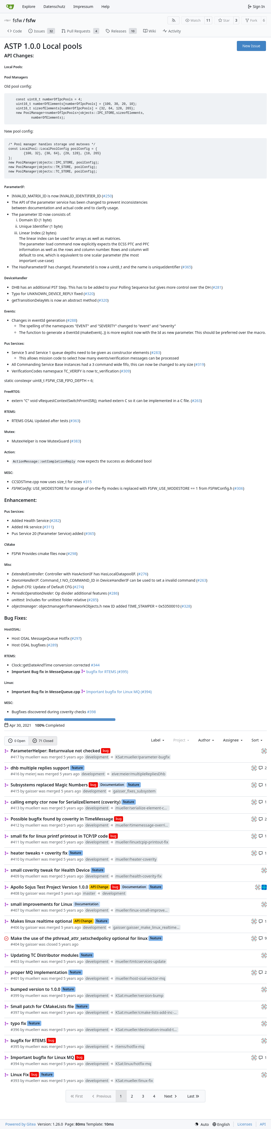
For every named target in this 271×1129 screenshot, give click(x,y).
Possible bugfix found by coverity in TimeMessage (62, 819)
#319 (199, 364)
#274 (78, 586)
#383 (75, 441)
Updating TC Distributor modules (45, 955)
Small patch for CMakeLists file (42, 1006)
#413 (15, 807)
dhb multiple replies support (40, 768)
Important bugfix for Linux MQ (42, 1057)
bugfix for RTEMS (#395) (104, 671)
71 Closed (43, 741)
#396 (15, 1029)
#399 (15, 995)
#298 (71, 553)
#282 (55, 520)
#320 (89, 293)
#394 (15, 1063)
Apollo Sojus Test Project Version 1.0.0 (49, 887)
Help (105, 6)
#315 (87, 481)
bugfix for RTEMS (28, 1040)
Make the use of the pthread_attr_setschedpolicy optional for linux (79, 938)
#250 (107, 195)
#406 (15, 927)
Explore (28, 6)
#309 (125, 371)
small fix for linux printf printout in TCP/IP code (59, 836)
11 (208, 20)
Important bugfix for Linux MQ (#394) (116, 691)
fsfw (17, 20)
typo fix (18, 1023)
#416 (15, 773)
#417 (15, 756)
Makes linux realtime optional (41, 921)
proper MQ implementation (39, 972)
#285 (92, 599)
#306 (238, 488)
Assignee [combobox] (233, 740)
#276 (142, 573)
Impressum (83, 6)
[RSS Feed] (174, 20)
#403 (15, 961)
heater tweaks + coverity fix (39, 853)
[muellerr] (264, 886)
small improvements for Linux (41, 904)
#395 (15, 1046)
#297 (75, 638)
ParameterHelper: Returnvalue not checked (55, 750)
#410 (15, 859)
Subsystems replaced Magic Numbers (49, 784)
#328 (186, 606)
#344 (95, 665)
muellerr (32, 756)
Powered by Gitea (20, 1124)
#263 (196, 400)
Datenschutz (54, 6)
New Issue (251, 45)
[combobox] (158, 740)
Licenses (244, 1124)
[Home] (10, 6)
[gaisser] (264, 750)
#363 (74, 420)
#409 (15, 876)
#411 (15, 842)
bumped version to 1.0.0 (35, 989)
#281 (217, 287)
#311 (48, 526)
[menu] (257, 740)
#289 (52, 644)
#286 (113, 593)
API (263, 1124)
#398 (91, 711)
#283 (155, 352)
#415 (15, 791)
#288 (71, 320)
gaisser (31, 791)
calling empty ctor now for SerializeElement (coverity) (66, 802)
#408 (15, 893)
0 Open (16, 741)
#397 (15, 1012)
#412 (15, 825)
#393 (15, 1080)
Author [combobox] (206, 740)
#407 (15, 910)
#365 (186, 266)
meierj (31, 773)
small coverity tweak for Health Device (50, 870)
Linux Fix (20, 1074)
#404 (15, 944)
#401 (15, 978)
